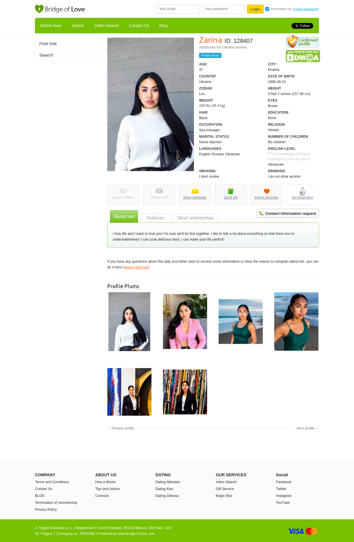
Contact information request (290, 213)
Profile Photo (210, 55)
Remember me (281, 9)
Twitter (281, 489)
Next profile (306, 428)
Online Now (50, 25)
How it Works (105, 482)
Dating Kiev (164, 489)
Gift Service (225, 489)
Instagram (283, 496)
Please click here (136, 267)
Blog (163, 25)
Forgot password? (306, 9)
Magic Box (224, 496)
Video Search (106, 25)
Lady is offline (123, 197)
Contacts (102, 496)
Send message (194, 197)
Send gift (231, 197)
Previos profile (123, 428)
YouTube (283, 503)
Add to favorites (266, 197)
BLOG (40, 496)
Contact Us (139, 25)
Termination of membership (56, 503)
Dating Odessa (167, 496)
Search (77, 25)
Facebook (283, 482)
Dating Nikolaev (167, 482)
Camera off (159, 197)
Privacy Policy (46, 510)
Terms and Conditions (52, 482)
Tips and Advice (107, 489)
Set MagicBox (302, 197)
